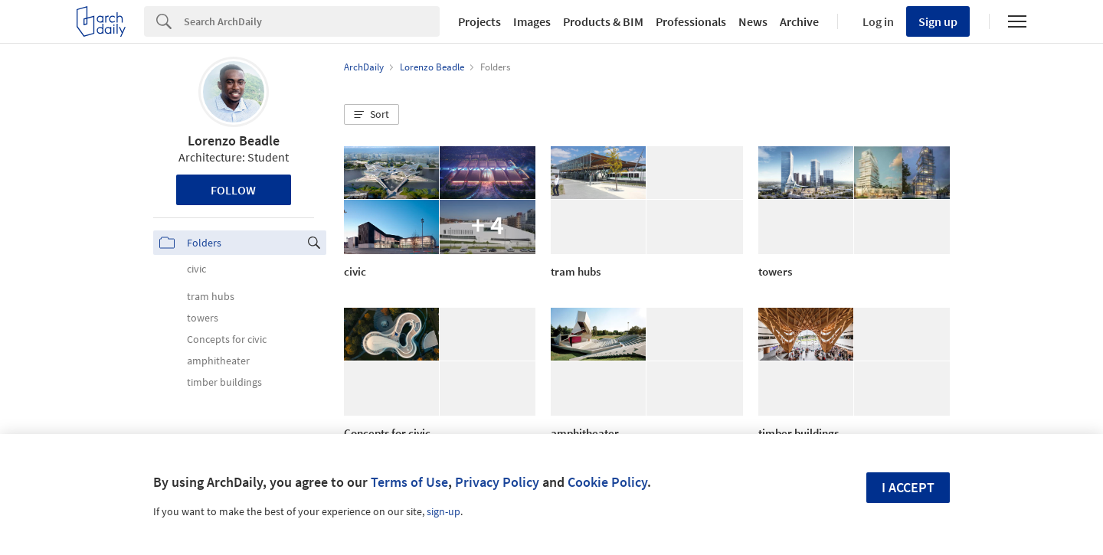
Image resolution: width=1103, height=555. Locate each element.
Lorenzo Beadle (234, 140)
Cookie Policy (607, 482)
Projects (479, 21)
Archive (799, 21)
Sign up (937, 21)
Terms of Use (409, 482)
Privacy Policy (497, 482)
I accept (908, 487)
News (753, 21)
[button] (371, 115)
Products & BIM (603, 21)
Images (532, 21)
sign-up (443, 511)
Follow (233, 190)
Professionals (691, 21)
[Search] (312, 21)
